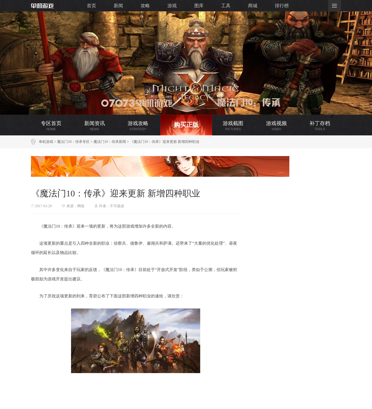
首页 (91, 5)
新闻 (118, 5)
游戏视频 (276, 125)
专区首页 (51, 125)
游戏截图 (233, 125)
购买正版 (186, 124)
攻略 (145, 5)
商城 (252, 5)
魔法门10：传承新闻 (110, 142)
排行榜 (282, 5)
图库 (199, 5)
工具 (225, 5)
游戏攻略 (138, 125)
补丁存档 (320, 125)
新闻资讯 (94, 125)
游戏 (172, 5)
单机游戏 (46, 142)
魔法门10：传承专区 (73, 142)
